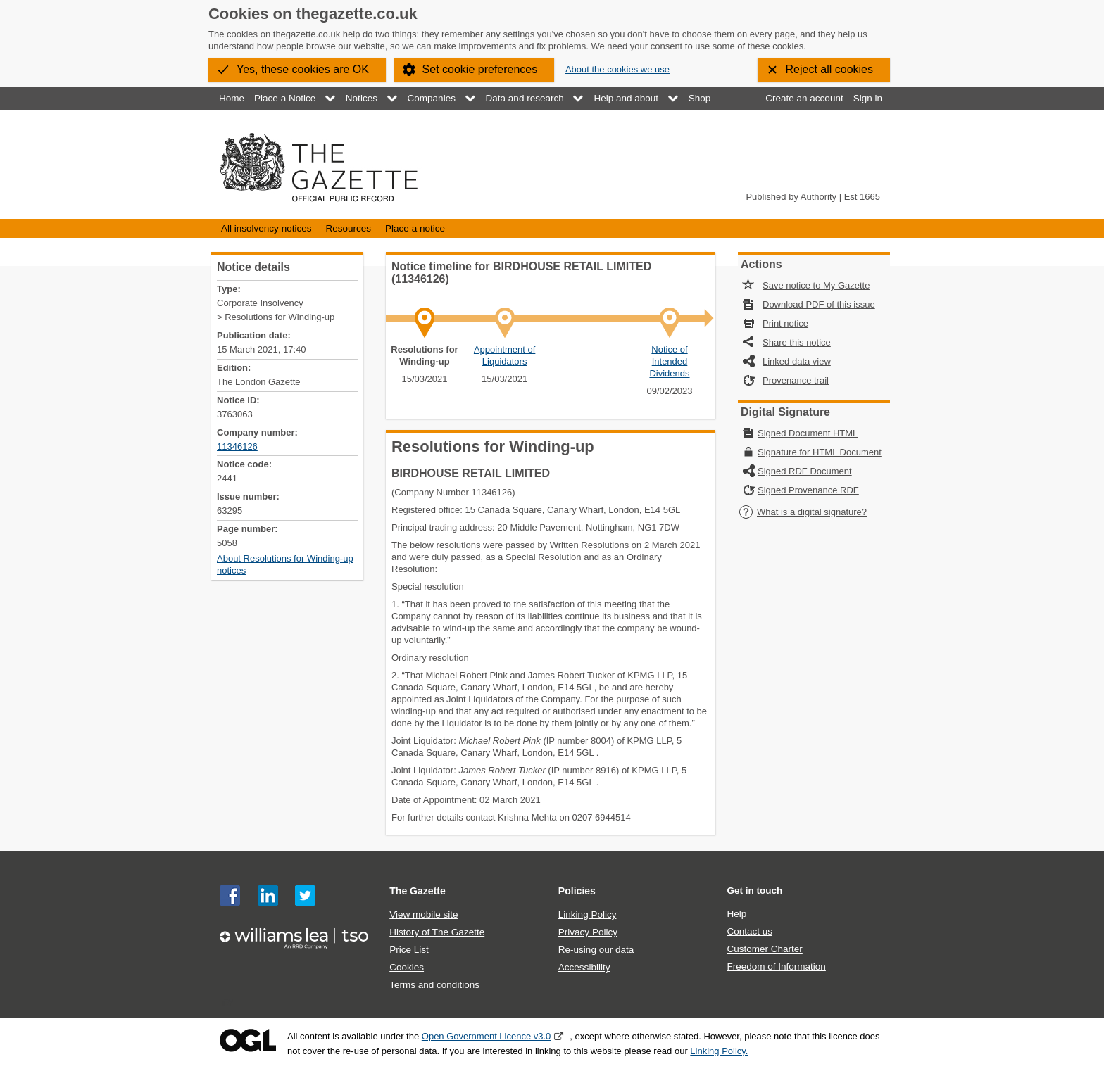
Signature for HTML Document (820, 452)
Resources (348, 228)
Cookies (406, 967)
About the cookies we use (617, 69)
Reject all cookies (830, 69)
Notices (361, 98)
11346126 (237, 446)
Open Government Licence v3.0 (486, 1036)
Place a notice (415, 228)
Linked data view (797, 361)
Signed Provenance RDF (808, 490)
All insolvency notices (266, 228)
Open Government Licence (248, 1040)
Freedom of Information (776, 966)
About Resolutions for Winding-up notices (285, 564)
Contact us (749, 931)
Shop (700, 98)
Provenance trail (796, 380)
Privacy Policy (587, 932)
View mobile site (423, 914)
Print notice (785, 323)
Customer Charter (764, 949)
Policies (577, 891)
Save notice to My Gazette (816, 285)
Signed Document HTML (808, 433)
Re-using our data (596, 949)
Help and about (626, 98)
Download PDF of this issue (819, 304)
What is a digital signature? (803, 512)
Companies (432, 98)
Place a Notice (284, 98)
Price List (409, 949)
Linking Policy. (719, 1051)
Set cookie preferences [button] (480, 69)
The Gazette (417, 891)
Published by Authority (791, 196)
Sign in (867, 98)
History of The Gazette (436, 932)
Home (231, 98)
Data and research (525, 98)
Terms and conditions (434, 985)
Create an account (804, 98)
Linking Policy (587, 914)
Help (736, 913)
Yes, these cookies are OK (303, 69)
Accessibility (584, 967)
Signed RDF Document (805, 471)
